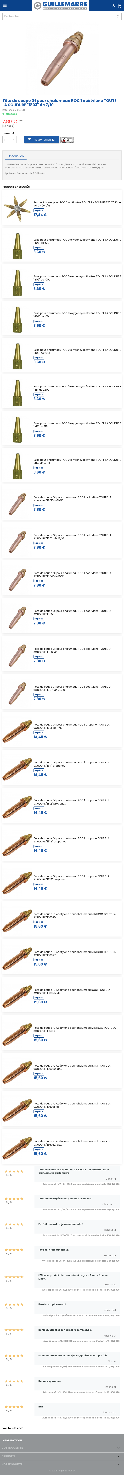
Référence (8, 110)
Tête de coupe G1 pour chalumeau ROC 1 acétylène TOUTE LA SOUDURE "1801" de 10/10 (72, 498)
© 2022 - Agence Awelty (62, 1470)
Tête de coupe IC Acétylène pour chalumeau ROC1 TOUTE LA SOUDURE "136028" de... (72, 991)
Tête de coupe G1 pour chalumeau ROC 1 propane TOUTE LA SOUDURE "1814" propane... (72, 839)
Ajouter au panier (42, 140)
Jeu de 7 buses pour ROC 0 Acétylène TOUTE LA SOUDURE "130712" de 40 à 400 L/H (77, 203)
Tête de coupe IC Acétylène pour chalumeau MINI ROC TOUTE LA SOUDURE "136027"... (75, 953)
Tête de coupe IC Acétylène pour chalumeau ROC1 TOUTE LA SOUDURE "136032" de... (72, 1143)
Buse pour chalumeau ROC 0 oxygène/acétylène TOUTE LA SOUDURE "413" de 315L (77, 424)
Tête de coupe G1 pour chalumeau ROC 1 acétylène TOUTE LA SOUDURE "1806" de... (72, 650)
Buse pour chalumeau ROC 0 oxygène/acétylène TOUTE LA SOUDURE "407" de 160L (77, 314)
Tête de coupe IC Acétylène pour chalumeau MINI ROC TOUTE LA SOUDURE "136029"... (75, 1029)
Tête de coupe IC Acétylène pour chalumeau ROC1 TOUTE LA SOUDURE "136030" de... (72, 1067)
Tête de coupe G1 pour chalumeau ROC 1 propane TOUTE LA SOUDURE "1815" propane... (72, 877)
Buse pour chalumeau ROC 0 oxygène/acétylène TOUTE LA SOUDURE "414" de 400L (77, 461)
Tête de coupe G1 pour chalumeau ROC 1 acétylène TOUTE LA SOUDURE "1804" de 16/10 (72, 574)
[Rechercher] (62, 16)
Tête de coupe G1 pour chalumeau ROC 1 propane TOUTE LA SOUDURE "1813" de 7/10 (72, 726)
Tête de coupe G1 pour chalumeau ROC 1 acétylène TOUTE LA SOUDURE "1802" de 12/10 (72, 536)
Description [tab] (16, 156)
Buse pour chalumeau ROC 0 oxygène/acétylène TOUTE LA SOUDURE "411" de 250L (77, 388)
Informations (12, 1440)
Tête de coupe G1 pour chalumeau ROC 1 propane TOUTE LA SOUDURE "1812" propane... (72, 802)
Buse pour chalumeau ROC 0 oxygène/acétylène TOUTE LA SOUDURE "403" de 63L (77, 241)
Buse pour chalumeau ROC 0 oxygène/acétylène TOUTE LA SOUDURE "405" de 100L (77, 277)
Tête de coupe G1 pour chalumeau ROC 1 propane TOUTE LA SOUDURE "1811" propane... (72, 764)
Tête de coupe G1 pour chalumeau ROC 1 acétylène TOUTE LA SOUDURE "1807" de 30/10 (72, 688)
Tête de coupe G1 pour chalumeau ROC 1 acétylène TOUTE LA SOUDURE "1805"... (72, 612)
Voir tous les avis (12, 1428)
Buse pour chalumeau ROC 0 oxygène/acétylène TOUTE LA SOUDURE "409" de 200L (77, 351)
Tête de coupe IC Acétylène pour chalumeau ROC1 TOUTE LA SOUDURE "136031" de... (72, 1105)
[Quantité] (6, 139)
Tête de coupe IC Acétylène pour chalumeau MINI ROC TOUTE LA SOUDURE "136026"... (75, 915)
